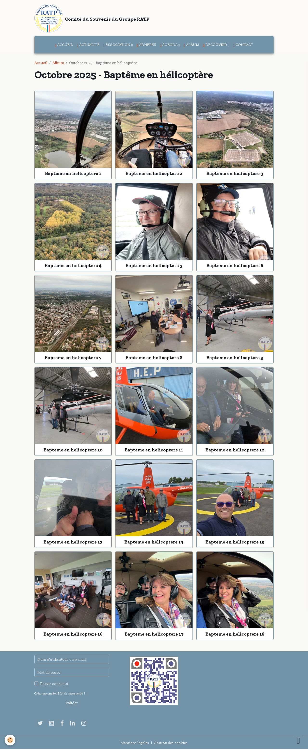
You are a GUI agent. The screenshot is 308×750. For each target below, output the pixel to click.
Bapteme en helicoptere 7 (73, 358)
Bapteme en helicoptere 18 (234, 634)
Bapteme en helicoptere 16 (73, 634)
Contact (243, 45)
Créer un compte (45, 694)
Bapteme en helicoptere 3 (234, 173)
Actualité (88, 45)
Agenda (169, 45)
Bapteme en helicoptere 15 (234, 542)
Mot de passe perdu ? (71, 694)
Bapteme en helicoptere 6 (234, 266)
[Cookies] (10, 740)
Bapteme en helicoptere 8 (154, 358)
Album (191, 45)
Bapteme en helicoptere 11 (154, 450)
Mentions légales (134, 743)
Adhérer (146, 45)
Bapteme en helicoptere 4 (73, 266)
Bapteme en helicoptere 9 (234, 358)
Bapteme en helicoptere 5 (154, 266)
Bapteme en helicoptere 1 (73, 173)
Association (117, 45)
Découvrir (215, 45)
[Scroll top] (298, 740)
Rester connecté (54, 684)
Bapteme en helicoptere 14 (153, 542)
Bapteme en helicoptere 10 (73, 450)
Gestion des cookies (171, 743)
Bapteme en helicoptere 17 (154, 634)
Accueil (64, 45)
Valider (72, 703)
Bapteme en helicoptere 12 (234, 450)
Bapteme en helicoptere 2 (154, 173)
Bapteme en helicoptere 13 (73, 542)
